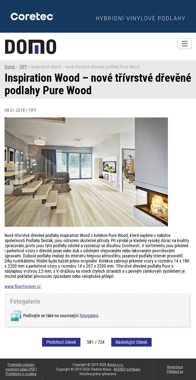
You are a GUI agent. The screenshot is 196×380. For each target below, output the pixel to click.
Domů (10, 66)
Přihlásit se (175, 371)
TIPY (23, 66)
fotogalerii (89, 315)
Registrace (175, 367)
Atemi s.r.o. (115, 364)
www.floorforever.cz (23, 286)
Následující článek (131, 342)
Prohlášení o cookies (21, 374)
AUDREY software (127, 369)
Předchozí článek (61, 342)
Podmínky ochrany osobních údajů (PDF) (21, 367)
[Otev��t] (184, 44)
